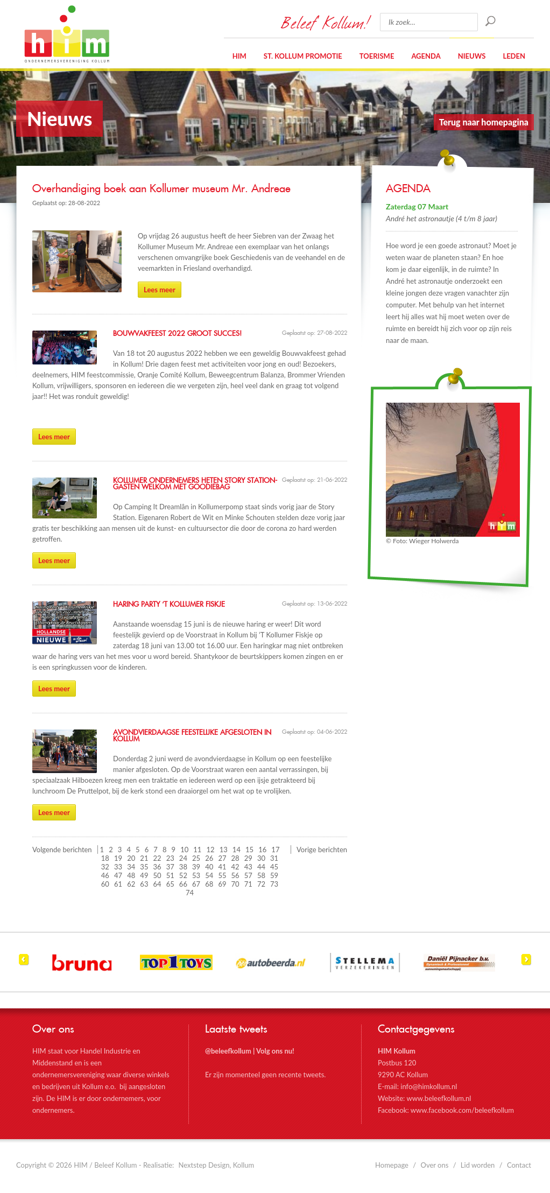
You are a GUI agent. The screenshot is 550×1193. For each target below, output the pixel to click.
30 (261, 858)
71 (248, 884)
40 (209, 866)
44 (261, 866)
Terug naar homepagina (483, 122)
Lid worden (478, 1165)
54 (209, 875)
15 (249, 849)
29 (248, 858)
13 (224, 849)
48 (131, 875)
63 (144, 884)
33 (118, 866)
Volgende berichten (62, 849)
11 (197, 849)
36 (157, 866)
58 (261, 875)
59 (274, 875)
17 (275, 849)
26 (209, 858)
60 (105, 884)
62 (131, 884)
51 (170, 875)
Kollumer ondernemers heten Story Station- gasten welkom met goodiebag (195, 484)
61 (118, 884)
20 (131, 858)
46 (105, 875)
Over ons (435, 1165)
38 (183, 866)
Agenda (425, 56)
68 (209, 884)
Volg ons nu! (275, 1051)
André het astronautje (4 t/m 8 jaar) (441, 218)
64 (157, 884)
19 (118, 858)
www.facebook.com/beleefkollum (462, 1110)
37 (170, 866)
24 (183, 858)
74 (190, 892)
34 (131, 866)
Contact (519, 1165)
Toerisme (376, 56)
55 (222, 875)
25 (196, 858)
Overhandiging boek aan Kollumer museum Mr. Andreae (161, 189)
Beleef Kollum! (325, 22)
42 (235, 866)
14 (236, 849)
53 (196, 875)
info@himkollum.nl (428, 1086)
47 (118, 875)
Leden (514, 56)
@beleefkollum (228, 1051)
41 (222, 866)
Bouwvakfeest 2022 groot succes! (177, 334)
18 (105, 858)
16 (262, 849)
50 (157, 875)
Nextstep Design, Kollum (217, 1165)
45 (274, 866)
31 (274, 858)
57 (248, 875)
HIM (66, 33)
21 (144, 858)
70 (235, 884)
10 (184, 849)
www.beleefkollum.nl (438, 1098)
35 (144, 866)
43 (248, 866)
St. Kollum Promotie (303, 56)
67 (196, 884)
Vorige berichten (322, 849)
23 (170, 858)
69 (222, 884)
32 (105, 866)
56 (235, 875)
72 (261, 884)
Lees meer (159, 289)
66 (183, 884)
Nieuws (472, 56)
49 (144, 875)
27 (222, 858)
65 (170, 884)
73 (274, 884)
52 (183, 875)
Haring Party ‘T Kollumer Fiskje (169, 604)
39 (196, 866)
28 (235, 858)
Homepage (391, 1165)
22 (157, 858)
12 (211, 849)
